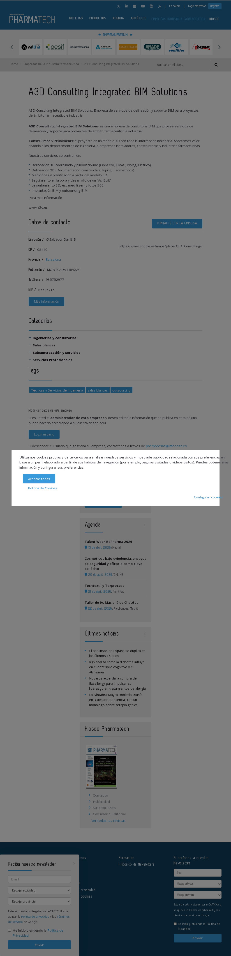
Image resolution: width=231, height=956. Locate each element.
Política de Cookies (42, 488)
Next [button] (219, 47)
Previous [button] (11, 47)
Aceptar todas (39, 479)
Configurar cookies (208, 497)
